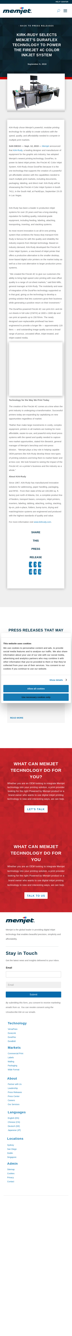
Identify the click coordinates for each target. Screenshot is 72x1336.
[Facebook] (30, 564)
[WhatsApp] (30, 572)
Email (9, 967)
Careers (11, 1100)
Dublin (10, 1153)
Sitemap (11, 1169)
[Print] (39, 572)
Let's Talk (36, 809)
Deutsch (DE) (14, 1126)
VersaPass (12, 1029)
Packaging (12, 1065)
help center (62, 2)
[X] (35, 564)
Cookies (11, 1173)
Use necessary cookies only (36, 697)
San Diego (12, 1149)
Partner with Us (15, 1084)
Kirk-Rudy (17, 150)
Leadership (13, 1088)
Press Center (14, 1096)
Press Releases (15, 1092)
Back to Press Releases (37, 26)
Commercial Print (15, 1053)
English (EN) (13, 1118)
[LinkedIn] (39, 564)
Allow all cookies (36, 688)
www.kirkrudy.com (42, 522)
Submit (33, 994)
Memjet (45, 146)
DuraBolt (12, 1041)
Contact (10, 1181)
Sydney (10, 1145)
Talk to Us (36, 895)
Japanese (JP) (14, 1130)
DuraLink (12, 1033)
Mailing (11, 1061)
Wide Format (13, 1069)
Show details (56, 680)
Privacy (10, 1177)
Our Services (13, 1104)
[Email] (35, 572)
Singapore (11, 1157)
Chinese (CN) (14, 1122)
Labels (11, 1057)
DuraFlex (12, 1037)
